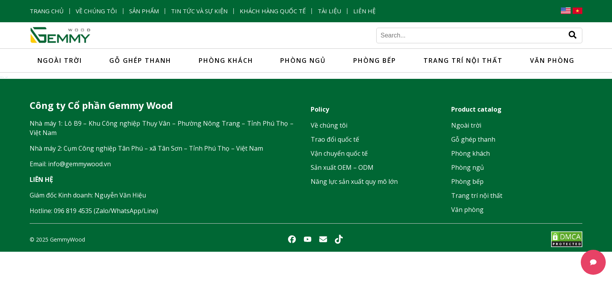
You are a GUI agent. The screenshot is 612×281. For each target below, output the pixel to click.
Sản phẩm (144, 11)
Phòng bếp (374, 60)
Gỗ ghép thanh (140, 60)
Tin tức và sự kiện (199, 11)
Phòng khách (226, 60)
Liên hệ (364, 11)
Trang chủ (47, 11)
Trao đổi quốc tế (335, 139)
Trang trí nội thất (463, 60)
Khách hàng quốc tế (273, 11)
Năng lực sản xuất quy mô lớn (354, 181)
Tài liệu (329, 11)
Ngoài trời (59, 60)
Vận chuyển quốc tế (339, 153)
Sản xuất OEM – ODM (342, 167)
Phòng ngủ (303, 60)
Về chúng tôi (96, 11)
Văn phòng (552, 60)
